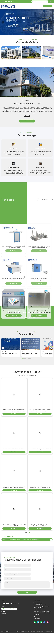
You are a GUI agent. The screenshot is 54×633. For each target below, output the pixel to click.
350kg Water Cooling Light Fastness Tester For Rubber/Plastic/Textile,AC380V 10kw (40, 525)
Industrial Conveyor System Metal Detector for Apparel (14, 447)
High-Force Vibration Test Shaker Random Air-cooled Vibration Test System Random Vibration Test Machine (40, 487)
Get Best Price (14, 413)
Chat (47, 6)
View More (27, 115)
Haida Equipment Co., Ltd (27, 103)
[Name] (47, 1)
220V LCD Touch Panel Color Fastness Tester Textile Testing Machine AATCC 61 (13, 525)
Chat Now (27, 121)
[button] (22, 32)
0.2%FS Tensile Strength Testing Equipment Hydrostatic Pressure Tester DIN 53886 (20, 539)
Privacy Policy (3, 631)
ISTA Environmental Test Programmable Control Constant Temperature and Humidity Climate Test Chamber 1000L (14, 487)
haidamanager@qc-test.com (9, 609)
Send (27, 592)
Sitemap (7, 631)
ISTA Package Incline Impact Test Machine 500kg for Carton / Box (40, 448)
